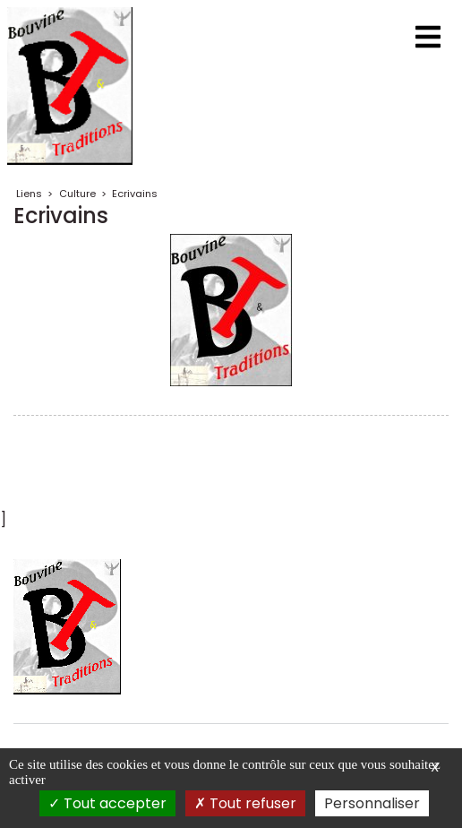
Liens (29, 193)
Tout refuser (245, 803)
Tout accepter (107, 803)
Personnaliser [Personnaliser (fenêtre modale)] (372, 803)
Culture (77, 193)
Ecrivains (135, 193)
